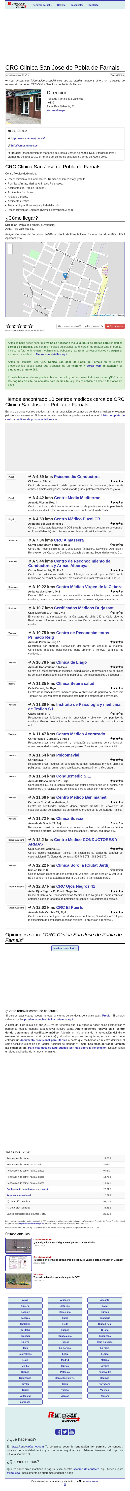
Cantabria (104, 1318)
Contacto (95, 5)
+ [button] (10, 246)
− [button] (10, 251)
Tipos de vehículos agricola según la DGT (56, 1277)
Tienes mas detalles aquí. (52, 354)
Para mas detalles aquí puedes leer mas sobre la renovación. (67, 1047)
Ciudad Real (105, 1324)
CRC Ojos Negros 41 (75, 886)
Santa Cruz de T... (65, 1378)
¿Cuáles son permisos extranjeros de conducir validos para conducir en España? (78, 1259)
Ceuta (65, 1324)
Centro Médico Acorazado (80, 734)
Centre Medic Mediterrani (78, 498)
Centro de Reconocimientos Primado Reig (68, 634)
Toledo (65, 1390)
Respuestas (77, 5)
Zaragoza (25, 1402)
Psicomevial (67, 755)
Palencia (65, 1372)
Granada (25, 1336)
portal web (94, 365)
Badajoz (25, 1312)
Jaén (25, 1348)
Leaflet (94, 315)
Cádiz (65, 1318)
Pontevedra (104, 1372)
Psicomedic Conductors (77, 476)
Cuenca (65, 1330)
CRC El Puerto (69, 907)
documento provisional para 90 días (43, 1040)
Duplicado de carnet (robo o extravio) (27, 1189)
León (65, 1354)
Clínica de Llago (71, 662)
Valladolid (25, 1396)
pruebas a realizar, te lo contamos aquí (48, 1019)
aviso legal (14, 1473)
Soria (65, 1384)
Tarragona (104, 1384)
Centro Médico (117, 75)
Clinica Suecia (69, 818)
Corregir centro (115, 326)
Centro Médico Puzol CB (77, 519)
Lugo (25, 1360)
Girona (104, 1330)
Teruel (25, 1390)
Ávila (104, 1306)
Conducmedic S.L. (73, 776)
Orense (25, 1372)
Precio (106, 1015)
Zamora (105, 1396)
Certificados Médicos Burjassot (84, 608)
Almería (25, 1306)
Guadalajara (65, 1336)
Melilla (25, 1366)
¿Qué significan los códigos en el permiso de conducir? (64, 1242)
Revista (61, 5)
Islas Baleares (104, 1342)
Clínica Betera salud (75, 683)
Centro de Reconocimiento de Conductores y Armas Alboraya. (69, 563)
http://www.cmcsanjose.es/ (28, 138)
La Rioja (104, 1348)
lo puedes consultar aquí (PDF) (31, 1223)
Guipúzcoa (105, 1336)
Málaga (105, 1360)
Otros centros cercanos (69, 326)
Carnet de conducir (42, 1239)
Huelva (25, 1342)
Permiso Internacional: (19, 1195)
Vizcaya (65, 1396)
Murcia (65, 1366)
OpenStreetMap (107, 315)
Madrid (65, 1360)
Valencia (104, 1390)
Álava (25, 1300)
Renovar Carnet (42, 5)
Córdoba (25, 1330)
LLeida (104, 1354)
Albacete (65, 1300)
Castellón (25, 1324)
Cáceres (25, 1318)
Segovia (104, 1378)
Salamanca (25, 1378)
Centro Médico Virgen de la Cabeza (89, 586)
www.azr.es (92, 1481)
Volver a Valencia (94, 326)
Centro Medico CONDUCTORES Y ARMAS (73, 841)
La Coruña (65, 1348)
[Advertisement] (65, 37)
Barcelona (65, 1312)
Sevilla (25, 1384)
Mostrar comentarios (65, 948)
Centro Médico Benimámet (81, 797)
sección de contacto (86, 1469)
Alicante (104, 1300)
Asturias (65, 1306)
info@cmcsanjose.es (24, 145)
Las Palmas (25, 1354)
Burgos (105, 1312)
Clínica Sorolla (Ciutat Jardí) (82, 865)
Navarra (104, 1366)
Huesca (65, 1342)
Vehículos (38, 1274)
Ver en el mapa (56, 110)
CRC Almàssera (69, 540)
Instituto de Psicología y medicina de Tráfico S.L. (74, 706)
